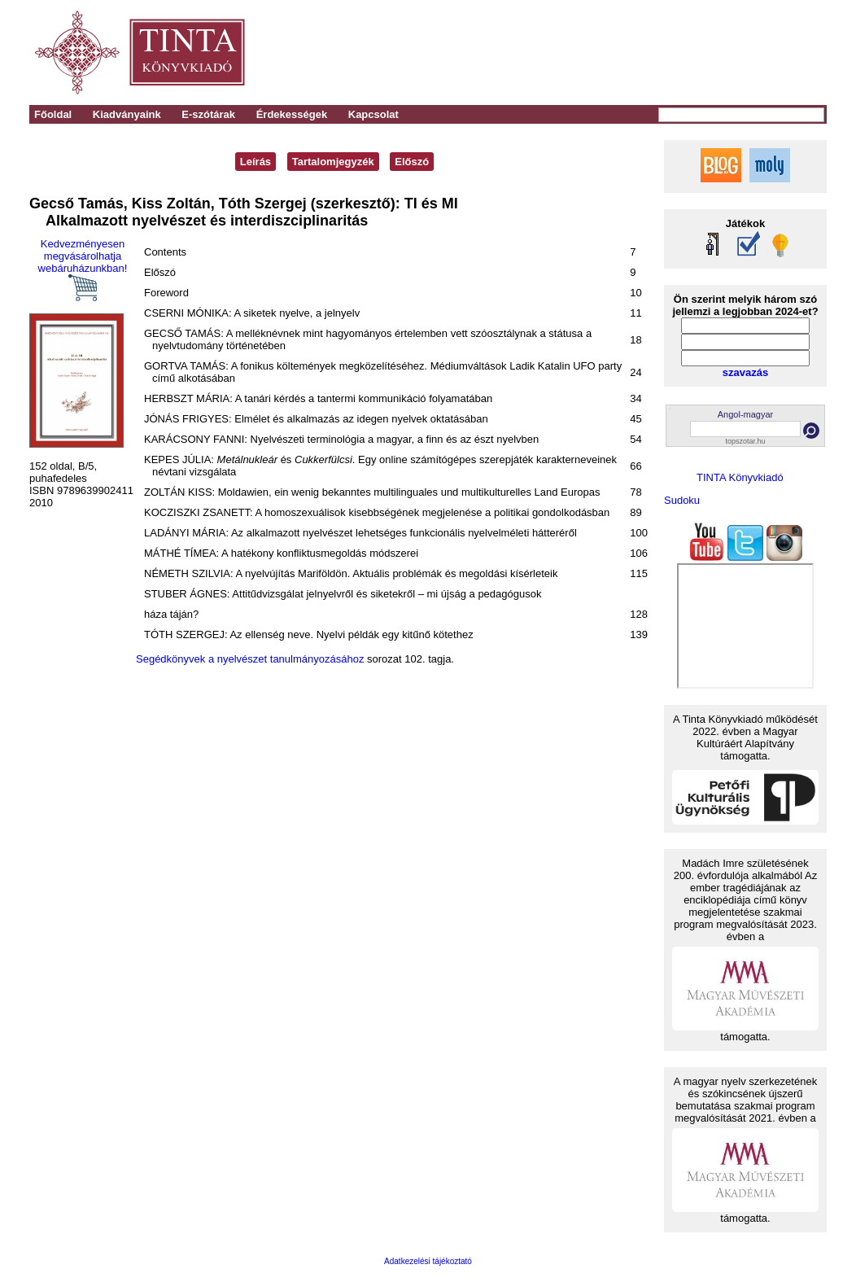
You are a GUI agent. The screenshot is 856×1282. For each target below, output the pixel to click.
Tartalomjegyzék (333, 161)
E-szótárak (208, 114)
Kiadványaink (127, 114)
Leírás (255, 161)
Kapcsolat (373, 114)
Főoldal (53, 114)
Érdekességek (291, 114)
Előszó (412, 161)
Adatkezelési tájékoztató (428, 1261)
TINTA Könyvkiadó (740, 477)
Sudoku (682, 500)
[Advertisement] (600, 53)
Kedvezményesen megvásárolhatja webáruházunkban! (83, 269)
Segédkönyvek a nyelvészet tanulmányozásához (250, 659)
